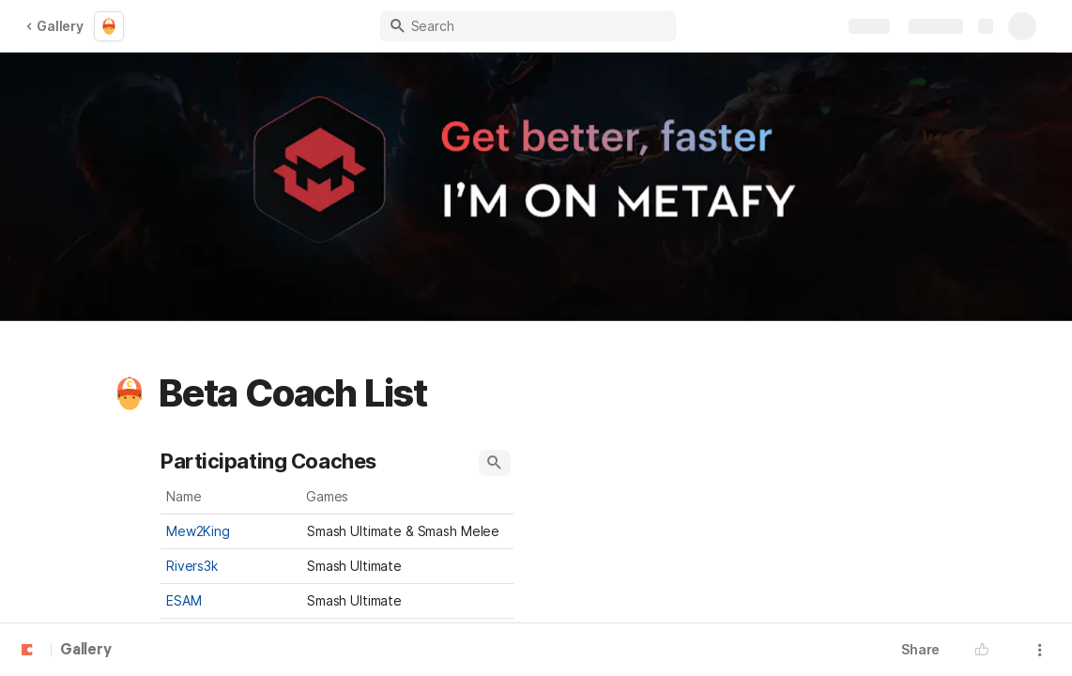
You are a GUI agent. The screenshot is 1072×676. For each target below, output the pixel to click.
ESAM (183, 600)
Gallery (54, 26)
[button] (129, 393)
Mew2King (198, 531)
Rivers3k (192, 566)
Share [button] (920, 649)
